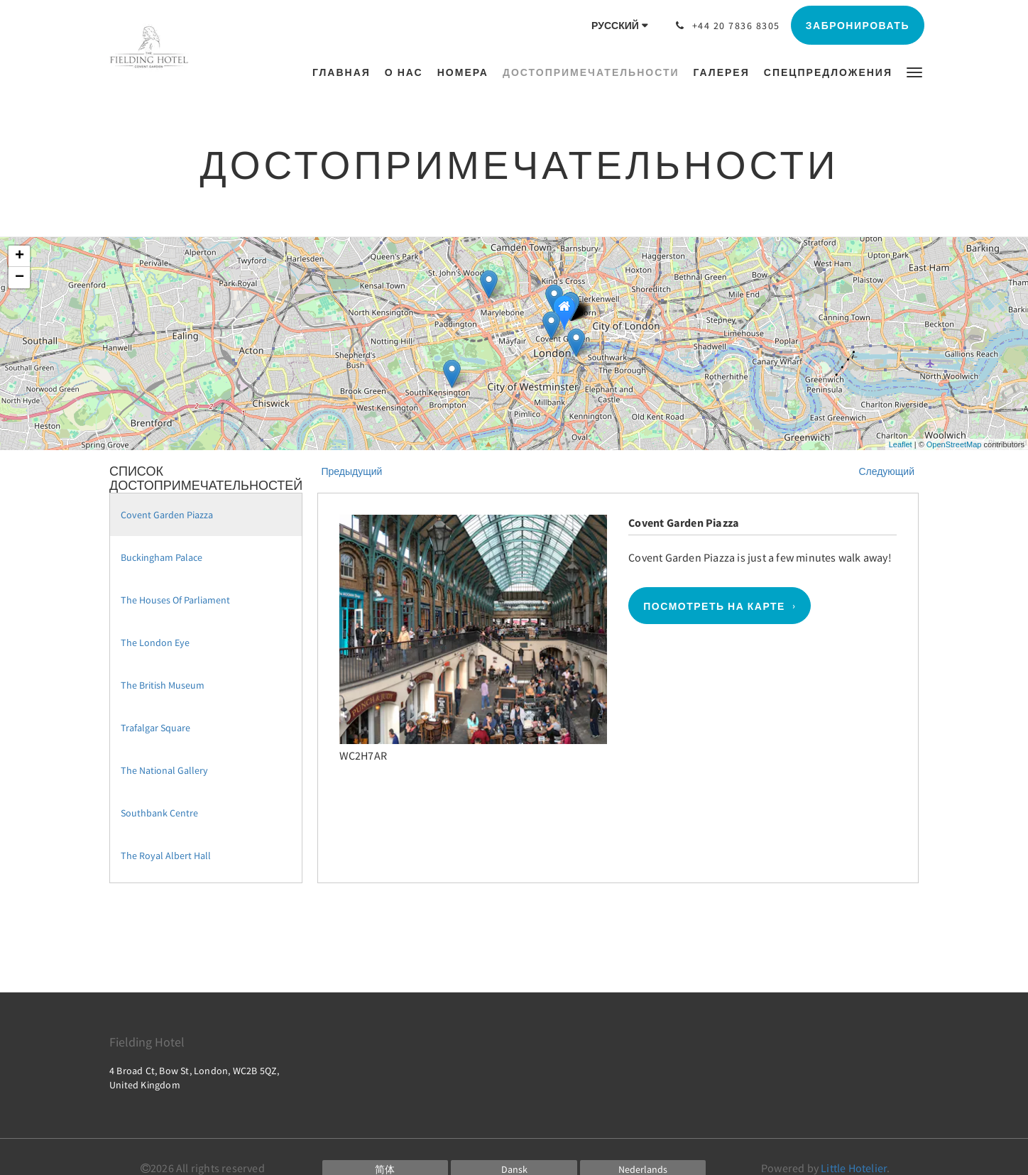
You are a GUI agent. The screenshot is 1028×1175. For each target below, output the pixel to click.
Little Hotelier (854, 1168)
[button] (914, 71)
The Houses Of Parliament (175, 600)
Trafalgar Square (155, 727)
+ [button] (19, 256)
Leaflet (900, 444)
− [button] (19, 277)
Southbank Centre (159, 813)
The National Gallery (164, 770)
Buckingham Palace (161, 557)
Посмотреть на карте (714, 605)
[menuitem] (345, 72)
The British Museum (162, 685)
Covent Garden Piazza (167, 514)
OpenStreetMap (954, 444)
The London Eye (155, 642)
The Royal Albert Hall (166, 855)
